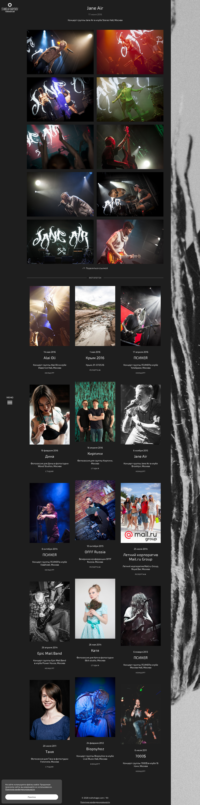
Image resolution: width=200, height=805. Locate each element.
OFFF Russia (95, 552)
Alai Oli (50, 357)
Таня (49, 751)
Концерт (50, 373)
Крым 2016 (95, 357)
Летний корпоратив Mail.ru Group (140, 556)
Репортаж (95, 370)
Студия (95, 468)
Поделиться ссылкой (97, 268)
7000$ (140, 756)
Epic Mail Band (49, 653)
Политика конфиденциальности (95, 802)
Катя (95, 650)
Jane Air (140, 456)
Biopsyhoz (95, 749)
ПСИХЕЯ (141, 357)
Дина (49, 456)
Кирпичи (95, 453)
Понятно (32, 797)
